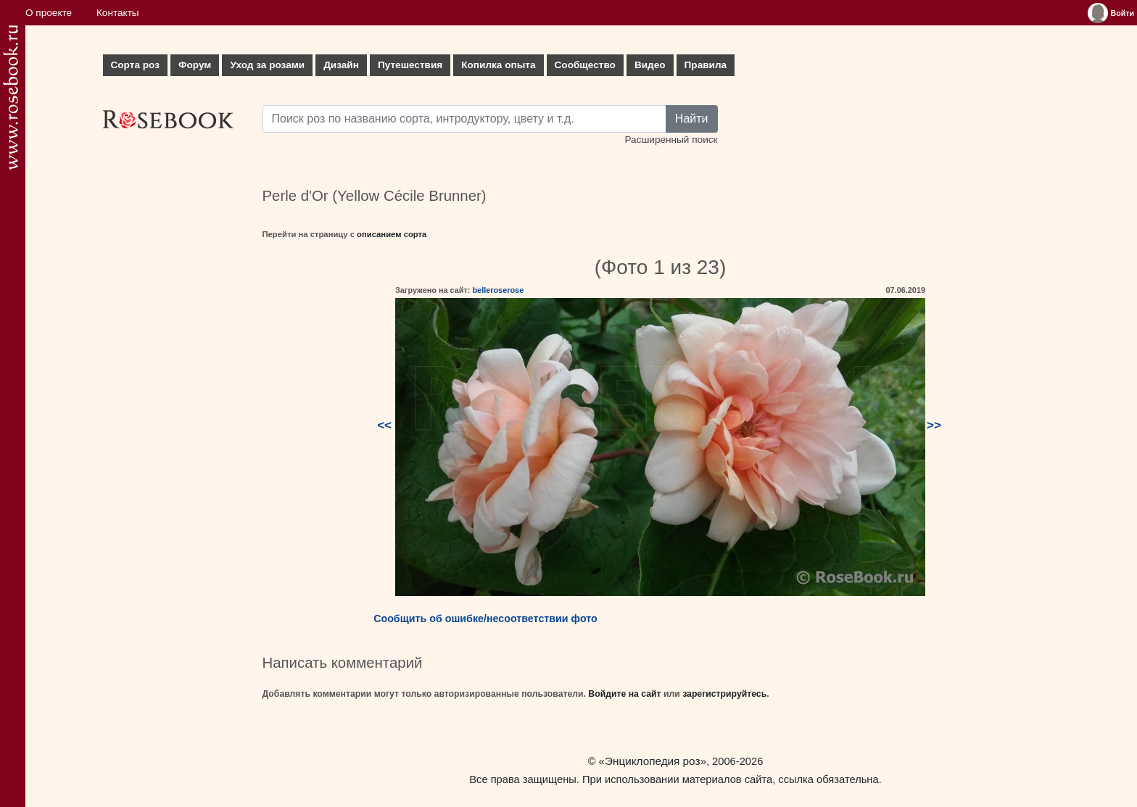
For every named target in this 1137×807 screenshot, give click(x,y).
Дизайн (341, 64)
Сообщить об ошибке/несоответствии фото (485, 618)
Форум (194, 64)
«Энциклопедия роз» (652, 761)
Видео (650, 64)
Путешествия (410, 64)
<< (384, 425)
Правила (706, 64)
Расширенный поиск (670, 139)
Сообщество (585, 64)
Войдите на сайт (624, 694)
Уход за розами (267, 64)
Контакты (117, 12)
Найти (691, 118)
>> (934, 425)
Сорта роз (135, 64)
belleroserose (498, 290)
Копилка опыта (498, 64)
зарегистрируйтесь (724, 694)
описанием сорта (391, 234)
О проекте (48, 12)
